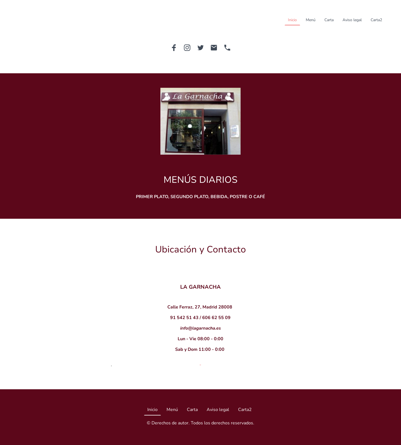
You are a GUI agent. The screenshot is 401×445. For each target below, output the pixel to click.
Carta (329, 20)
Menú (311, 20)
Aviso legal (352, 20)
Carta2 (376, 20)
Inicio (292, 20)
